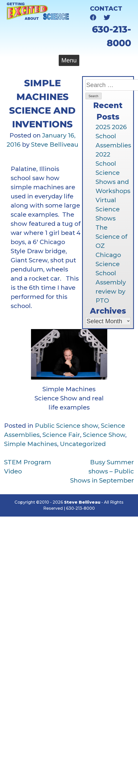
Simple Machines (30, 444)
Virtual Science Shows (108, 209)
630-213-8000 (80, 508)
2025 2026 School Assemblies (113, 136)
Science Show (104, 434)
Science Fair (61, 434)
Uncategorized (83, 444)
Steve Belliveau (54, 144)
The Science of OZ (111, 236)
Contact (106, 8)
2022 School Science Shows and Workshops (113, 173)
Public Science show (66, 425)
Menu (68, 60)
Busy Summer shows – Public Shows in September (102, 471)
